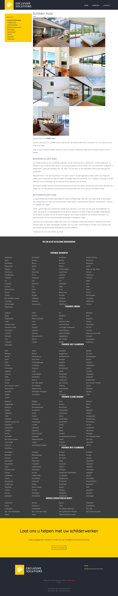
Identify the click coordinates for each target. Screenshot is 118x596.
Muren (9, 34)
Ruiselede (8, 487)
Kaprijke (62, 365)
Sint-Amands (90, 295)
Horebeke (35, 365)
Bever (88, 404)
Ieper (6, 467)
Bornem (62, 263)
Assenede (62, 351)
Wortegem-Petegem (39, 391)
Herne (61, 416)
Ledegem (89, 472)
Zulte (88, 394)
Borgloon (62, 316)
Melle (7, 377)
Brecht (34, 266)
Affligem (35, 401)
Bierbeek (8, 407)
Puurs (61, 289)
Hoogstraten (9, 275)
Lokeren (8, 374)
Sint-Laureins (63, 383)
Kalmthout (90, 275)
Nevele (7, 380)
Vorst (34, 514)
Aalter (34, 351)
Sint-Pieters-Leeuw (11, 439)
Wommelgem (9, 304)
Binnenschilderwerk (14, 27)
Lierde (61, 371)
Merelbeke (36, 377)
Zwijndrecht (9, 307)
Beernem (8, 455)
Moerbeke (62, 377)
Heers (34, 324)
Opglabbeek (63, 336)
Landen (34, 425)
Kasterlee (35, 278)
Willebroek (90, 301)
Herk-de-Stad (64, 324)
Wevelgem (35, 493)
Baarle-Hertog (91, 257)
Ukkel (7, 514)
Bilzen (7, 316)
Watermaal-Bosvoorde (67, 514)
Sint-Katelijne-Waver (12, 298)
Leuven (88, 425)
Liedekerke (9, 428)
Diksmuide (35, 461)
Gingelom (89, 319)
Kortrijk (7, 472)
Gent (6, 362)
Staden (61, 487)
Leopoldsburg (64, 330)
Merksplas (62, 284)
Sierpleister (11, 32)
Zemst (88, 445)
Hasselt (88, 322)
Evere (7, 506)
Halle (6, 416)
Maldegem (90, 374)
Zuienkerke (63, 496)
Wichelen (8, 391)
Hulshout (62, 275)
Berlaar (61, 260)
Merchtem (89, 430)
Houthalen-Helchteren (67, 327)
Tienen (34, 442)
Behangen (11, 30)
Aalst (6, 351)
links (59, 582)
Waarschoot (9, 389)
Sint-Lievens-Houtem (93, 383)
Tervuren (89, 439)
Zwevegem (90, 496)
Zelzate (88, 391)
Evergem (62, 359)
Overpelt (89, 336)
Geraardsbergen (37, 362)
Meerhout (35, 284)
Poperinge (62, 484)
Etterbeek (89, 503)
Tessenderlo (90, 339)
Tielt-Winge (9, 442)
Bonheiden (8, 263)
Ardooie (62, 452)
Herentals (35, 272)
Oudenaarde (90, 380)
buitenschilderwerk (14, 20)
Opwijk (7, 433)
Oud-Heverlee (37, 433)
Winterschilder (12, 25)
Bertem (61, 404)
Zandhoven (63, 304)
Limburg (7, 313)
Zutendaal (8, 345)
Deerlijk (89, 458)
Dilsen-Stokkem (37, 319)
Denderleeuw (36, 356)
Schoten (62, 295)
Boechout (89, 260)
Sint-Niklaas (36, 386)
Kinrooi (88, 327)
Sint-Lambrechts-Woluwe (68, 511)
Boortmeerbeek (37, 407)
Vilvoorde (89, 442)
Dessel (61, 266)
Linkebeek (35, 428)
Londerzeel (90, 428)
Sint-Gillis (89, 509)
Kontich (61, 278)
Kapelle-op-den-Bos (12, 422)
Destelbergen (91, 356)
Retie (33, 292)
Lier (6, 281)
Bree (88, 316)
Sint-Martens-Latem (12, 386)
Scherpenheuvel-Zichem (67, 436)
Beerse (34, 260)
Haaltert (62, 362)
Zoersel (89, 304)
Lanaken (35, 330)
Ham (33, 322)
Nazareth (89, 377)
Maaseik (35, 333)
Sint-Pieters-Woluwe (93, 511)
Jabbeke (89, 467)
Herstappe (90, 324)
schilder (52, 150)
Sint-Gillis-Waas (37, 383)
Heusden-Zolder (10, 327)
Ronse (7, 383)
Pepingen (89, 433)
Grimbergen (63, 413)
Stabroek (35, 298)
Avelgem (89, 452)
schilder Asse (55, 142)
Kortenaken (63, 422)
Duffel (88, 266)
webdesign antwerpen (59, 588)
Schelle (7, 295)
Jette (61, 506)
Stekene (62, 386)
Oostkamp (63, 481)
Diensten (95, 5)
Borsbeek (89, 263)
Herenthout (63, 272)
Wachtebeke (63, 389)
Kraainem (8, 425)
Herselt (88, 272)
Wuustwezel (36, 304)
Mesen (7, 478)
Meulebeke (36, 478)
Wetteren (89, 389)
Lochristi (89, 371)
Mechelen (8, 284)
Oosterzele (63, 380)
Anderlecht (8, 503)
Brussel (34, 503)
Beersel (89, 401)
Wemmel (8, 445)
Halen (7, 322)
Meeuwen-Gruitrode (93, 333)
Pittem (34, 484)
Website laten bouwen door (59, 580)
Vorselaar (89, 298)
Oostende (35, 481)
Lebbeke (8, 371)
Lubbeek (8, 430)
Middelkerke (63, 478)
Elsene (61, 503)
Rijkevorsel (63, 292)
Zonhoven (89, 342)
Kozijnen (10, 37)
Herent (34, 416)
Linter (61, 428)
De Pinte (89, 354)
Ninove (34, 380)
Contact (106, 5)
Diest (88, 407)
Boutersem (63, 407)
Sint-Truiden (63, 339)
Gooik (34, 413)
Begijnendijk (9, 404)
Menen (88, 475)
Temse (88, 386)
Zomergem (36, 394)
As (60, 313)
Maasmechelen (64, 333)
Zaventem (62, 445)
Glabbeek (8, 413)
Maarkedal (63, 374)
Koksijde (62, 469)
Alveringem (9, 452)
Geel (33, 269)
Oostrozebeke (91, 481)
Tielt (87, 487)
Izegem (61, 467)
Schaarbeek (36, 509)
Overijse (62, 433)
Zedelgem (8, 496)
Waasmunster (37, 389)
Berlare (88, 351)
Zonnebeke (36, 496)
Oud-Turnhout (9, 289)
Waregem (89, 490)
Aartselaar (8, 257)
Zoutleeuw (8, 448)
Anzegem (35, 452)
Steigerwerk (11, 22)
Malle (88, 281)
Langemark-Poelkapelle (67, 472)
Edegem (8, 269)
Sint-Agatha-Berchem (66, 509)
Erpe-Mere (35, 359)
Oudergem (8, 509)
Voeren (34, 342)
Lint (60, 281)
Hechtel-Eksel (10, 324)
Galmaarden (63, 410)
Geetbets (89, 410)
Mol (87, 284)
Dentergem (9, 461)
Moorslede (90, 478)
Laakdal (89, 278)
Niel (33, 286)
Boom (34, 263)
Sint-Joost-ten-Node (39, 511)
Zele (60, 391)
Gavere (88, 359)
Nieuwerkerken (37, 336)
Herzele (7, 365)
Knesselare (9, 368)
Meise (61, 430)
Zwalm (7, 397)
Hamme (89, 362)
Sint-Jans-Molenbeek (12, 511)
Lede (33, 371)
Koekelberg (90, 506)
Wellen (61, 342)
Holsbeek (35, 419)
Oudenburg (8, 484)
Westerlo (35, 301)
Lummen (8, 333)
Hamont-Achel (64, 322)
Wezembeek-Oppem (39, 445)
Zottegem (62, 394)
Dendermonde (64, 356)
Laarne (88, 368)
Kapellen (8, 278)
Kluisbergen (90, 365)
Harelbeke (90, 461)
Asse (60, 401)
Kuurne (34, 472)
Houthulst (62, 464)
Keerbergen (36, 422)
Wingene (89, 493)
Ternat (61, 439)
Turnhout (62, 298)
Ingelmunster (36, 467)
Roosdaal (8, 436)
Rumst (88, 292)
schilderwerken (40, 163)
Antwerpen (36, 257)
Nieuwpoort (9, 481)
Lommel (89, 330)
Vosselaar (8, 301)
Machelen (35, 430)
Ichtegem (89, 464)
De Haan (35, 458)
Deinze (7, 356)
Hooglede (35, 464)
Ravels (7, 292)
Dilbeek (7, 410)
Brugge (88, 455)
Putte (34, 289)
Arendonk (62, 257)
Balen (7, 260)
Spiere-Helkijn (37, 487)
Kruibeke (35, 368)
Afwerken (10, 39)
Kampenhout (90, 419)
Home (86, 5)
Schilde (34, 295)
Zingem (7, 394)
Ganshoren (35, 506)
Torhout (7, 490)
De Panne (62, 458)
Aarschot (8, 401)
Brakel (34, 354)
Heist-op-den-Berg (93, 269)
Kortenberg (90, 422)
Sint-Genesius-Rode (93, 436)
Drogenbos (36, 410)
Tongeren (8, 342)
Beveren (8, 354)
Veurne (34, 490)
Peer (6, 339)
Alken (34, 313)
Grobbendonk (64, 269)
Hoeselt (34, 327)
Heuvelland (9, 464)
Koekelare (35, 469)
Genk (61, 319)
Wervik (7, 493)
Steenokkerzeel (37, 439)
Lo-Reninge (63, 475)
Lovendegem (36, 374)
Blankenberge (37, 455)
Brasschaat (9, 266)
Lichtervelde (36, 475)
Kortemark (90, 469)
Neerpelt (8, 336)
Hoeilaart (8, 419)
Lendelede (8, 475)
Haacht (88, 413)
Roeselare (89, 484)
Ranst (88, 289)
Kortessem (8, 330)
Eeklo (7, 359)
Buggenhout (63, 354)
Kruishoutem (63, 368)
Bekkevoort (36, 404)
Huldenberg (63, 419)
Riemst (34, 339)
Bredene (62, 455)
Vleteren (62, 490)
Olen (87, 286)
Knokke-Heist (10, 469)
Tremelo (62, 442)
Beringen (89, 313)
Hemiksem (8, 272)
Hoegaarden (90, 416)
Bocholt (34, 316)
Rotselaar (35, 436)
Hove (34, 275)
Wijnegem (62, 301)
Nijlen (61, 286)
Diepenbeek (9, 319)
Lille (33, 281)
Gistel (61, 461)
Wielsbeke (62, 493)
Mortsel (7, 286)
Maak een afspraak (59, 548)
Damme (7, 458)
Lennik (61, 425)
